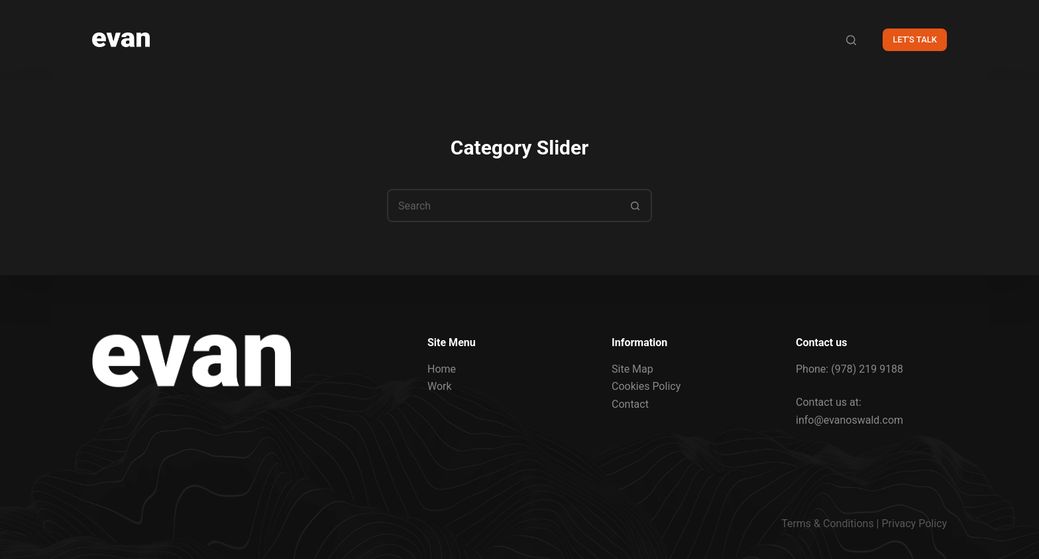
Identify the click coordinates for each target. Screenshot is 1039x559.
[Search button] (635, 205)
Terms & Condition (824, 523)
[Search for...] (503, 205)
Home (441, 368)
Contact (630, 403)
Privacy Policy (915, 523)
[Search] (851, 40)
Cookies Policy (646, 386)
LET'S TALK (915, 39)
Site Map (632, 368)
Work (439, 386)
